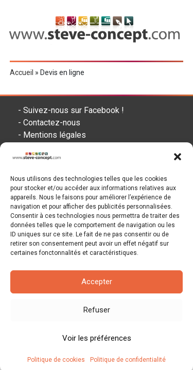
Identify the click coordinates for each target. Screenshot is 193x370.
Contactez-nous (51, 122)
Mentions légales (54, 135)
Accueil (21, 72)
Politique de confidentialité (128, 362)
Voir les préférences (96, 341)
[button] (177, 160)
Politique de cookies (56, 362)
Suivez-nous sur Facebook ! (73, 110)
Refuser (96, 313)
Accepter (96, 285)
